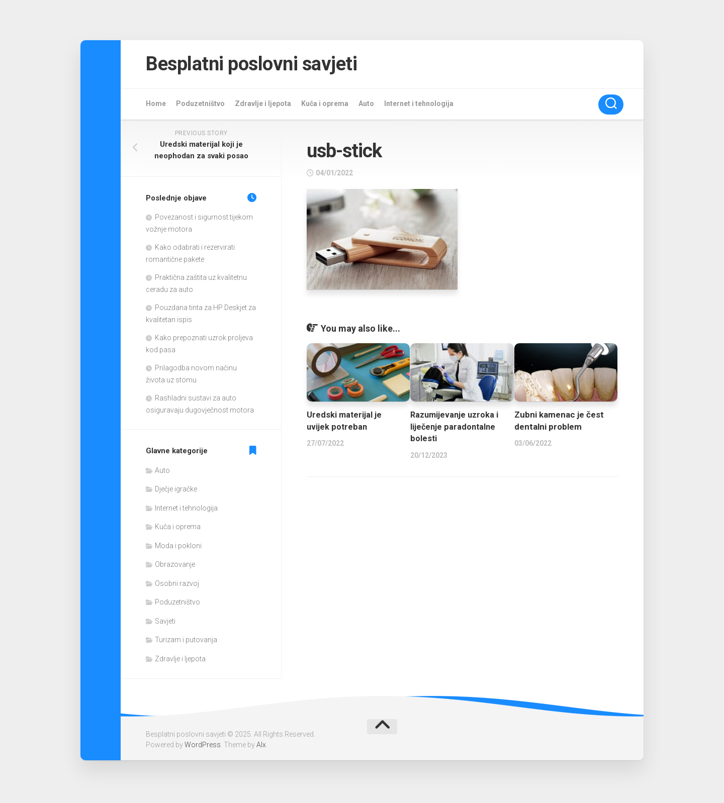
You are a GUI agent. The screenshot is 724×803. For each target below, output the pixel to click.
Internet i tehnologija (419, 106)
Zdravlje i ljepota (263, 106)
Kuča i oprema (324, 106)
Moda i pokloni (178, 548)
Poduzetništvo (200, 106)
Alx (261, 747)
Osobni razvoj (177, 585)
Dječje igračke (176, 491)
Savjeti (165, 623)
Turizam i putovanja (186, 642)
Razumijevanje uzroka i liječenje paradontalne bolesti (456, 429)
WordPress (203, 747)
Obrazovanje (175, 567)
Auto (366, 106)
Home (156, 106)
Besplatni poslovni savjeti (263, 65)
